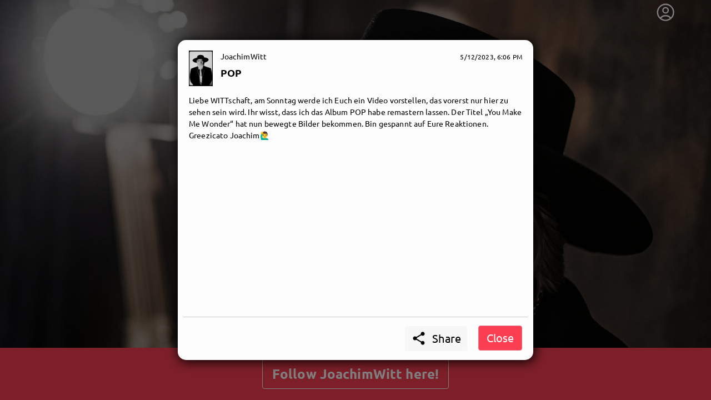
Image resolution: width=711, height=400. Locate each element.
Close (500, 337)
